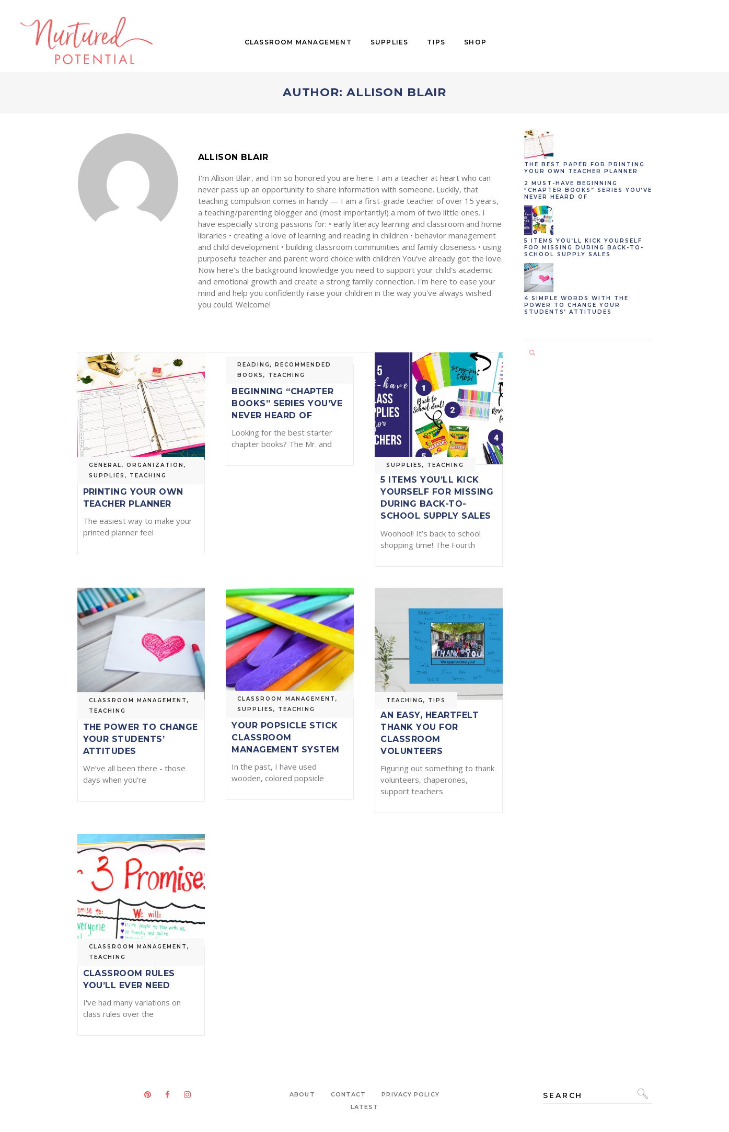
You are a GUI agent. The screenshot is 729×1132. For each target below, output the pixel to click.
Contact (348, 1094)
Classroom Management (138, 700)
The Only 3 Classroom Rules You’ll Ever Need (129, 973)
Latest (365, 1107)
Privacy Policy (410, 1094)
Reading (253, 364)
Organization (155, 465)
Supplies (107, 475)
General (105, 465)
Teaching (148, 475)
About (302, 1094)
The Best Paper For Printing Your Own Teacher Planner (133, 492)
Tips (437, 700)
